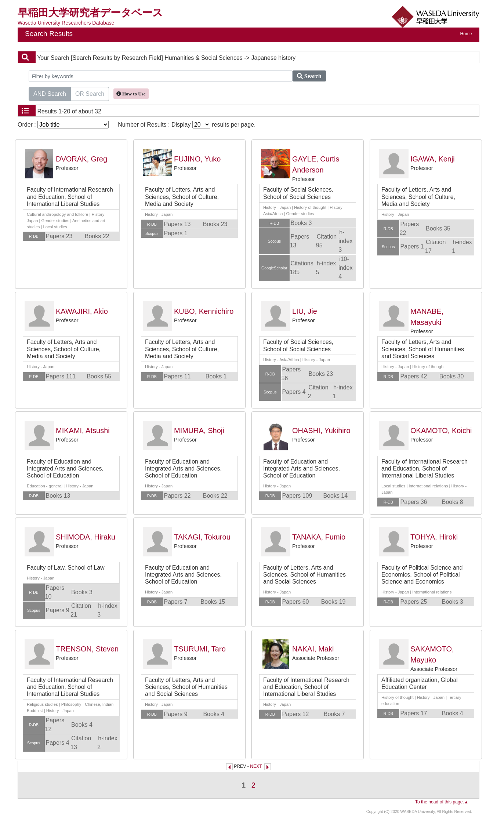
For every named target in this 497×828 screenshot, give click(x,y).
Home (466, 33)
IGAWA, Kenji (432, 159)
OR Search (89, 93)
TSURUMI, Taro (200, 649)
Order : (63, 124)
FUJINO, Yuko (197, 159)
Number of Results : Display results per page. (186, 124)
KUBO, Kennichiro (203, 311)
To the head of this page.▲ (441, 802)
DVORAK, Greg (81, 159)
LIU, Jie (304, 311)
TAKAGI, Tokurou (202, 537)
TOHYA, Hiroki (434, 537)
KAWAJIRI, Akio (82, 311)
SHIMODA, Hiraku (85, 537)
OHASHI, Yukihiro (321, 430)
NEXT (256, 766)
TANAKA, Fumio (318, 537)
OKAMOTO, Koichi (441, 430)
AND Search (49, 93)
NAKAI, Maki (313, 649)
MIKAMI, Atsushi (83, 430)
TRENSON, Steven (87, 649)
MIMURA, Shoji (199, 430)
